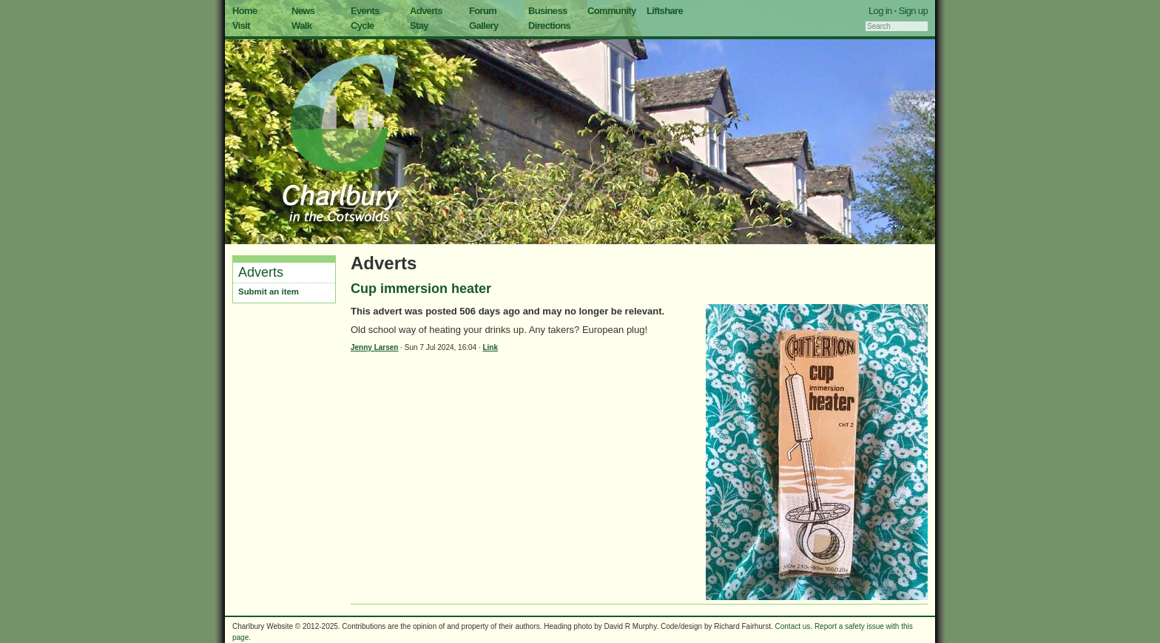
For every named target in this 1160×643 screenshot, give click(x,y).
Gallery (484, 25)
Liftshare (665, 10)
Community (611, 10)
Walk (301, 25)
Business (547, 10)
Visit (241, 25)
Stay (419, 25)
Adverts (426, 10)
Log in (880, 10)
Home (244, 10)
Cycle (362, 25)
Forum (482, 10)
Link (490, 347)
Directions (549, 25)
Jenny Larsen (374, 347)
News (302, 10)
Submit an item (268, 291)
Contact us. (794, 626)
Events (365, 10)
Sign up (913, 10)
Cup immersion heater (421, 288)
